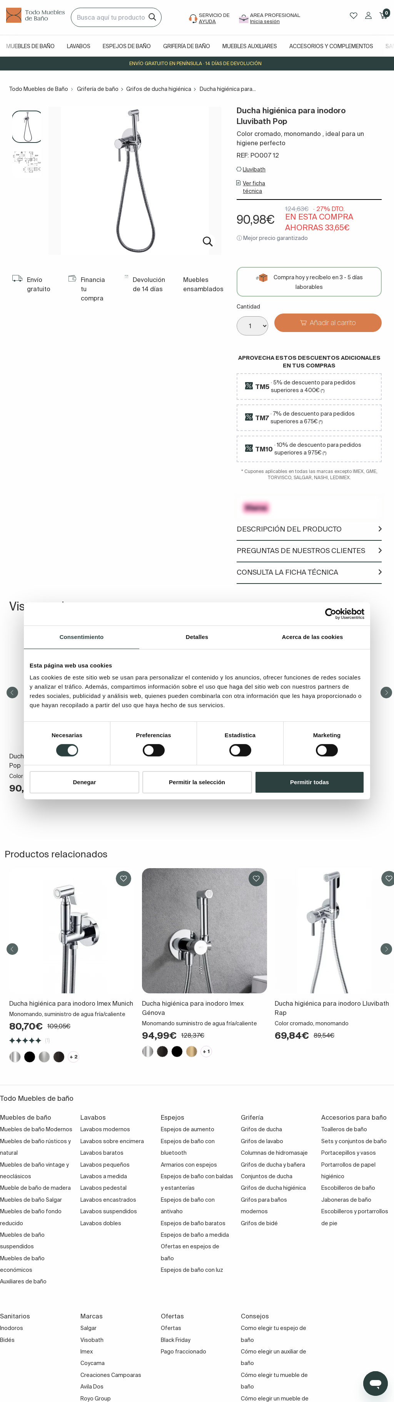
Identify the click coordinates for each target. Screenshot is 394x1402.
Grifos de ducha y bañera (273, 1165)
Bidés (7, 1340)
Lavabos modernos (105, 1129)
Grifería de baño (186, 46)
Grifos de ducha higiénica (158, 89)
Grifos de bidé (259, 1223)
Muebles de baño (30, 46)
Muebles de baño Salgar (31, 1200)
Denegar (84, 782)
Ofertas (171, 1328)
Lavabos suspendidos (108, 1211)
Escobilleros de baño (348, 1188)
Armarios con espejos (189, 1165)
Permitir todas (309, 782)
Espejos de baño (127, 46)
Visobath (92, 1340)
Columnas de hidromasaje (274, 1153)
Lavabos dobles (100, 1223)
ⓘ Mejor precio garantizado (272, 238)
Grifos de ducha (261, 1129)
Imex (86, 1351)
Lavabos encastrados (108, 1200)
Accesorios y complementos (331, 46)
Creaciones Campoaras (110, 1375)
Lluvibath (254, 169)
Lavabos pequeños (105, 1165)
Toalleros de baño (344, 1129)
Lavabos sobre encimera (112, 1141)
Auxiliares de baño (23, 1281)
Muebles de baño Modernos (36, 1129)
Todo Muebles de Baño (38, 89)
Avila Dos (92, 1387)
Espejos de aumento (187, 1129)
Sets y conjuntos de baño (354, 1141)
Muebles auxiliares (249, 46)
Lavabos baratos (102, 1153)
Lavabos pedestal (103, 1188)
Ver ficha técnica (254, 187)
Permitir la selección (197, 782)
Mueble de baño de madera (35, 1188)
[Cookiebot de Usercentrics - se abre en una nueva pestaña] (330, 614)
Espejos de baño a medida (195, 1235)
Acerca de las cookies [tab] (312, 637)
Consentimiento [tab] (82, 637)
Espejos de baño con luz (192, 1270)
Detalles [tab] (197, 637)
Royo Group (95, 1398)
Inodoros (11, 1328)
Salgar (88, 1328)
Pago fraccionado (183, 1351)
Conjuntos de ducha (266, 1176)
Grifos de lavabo (262, 1141)
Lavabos (78, 46)
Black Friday (175, 1340)
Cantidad (248, 307)
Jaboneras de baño (346, 1200)
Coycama (92, 1363)
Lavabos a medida (103, 1176)
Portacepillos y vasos (348, 1153)
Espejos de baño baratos (193, 1223)
